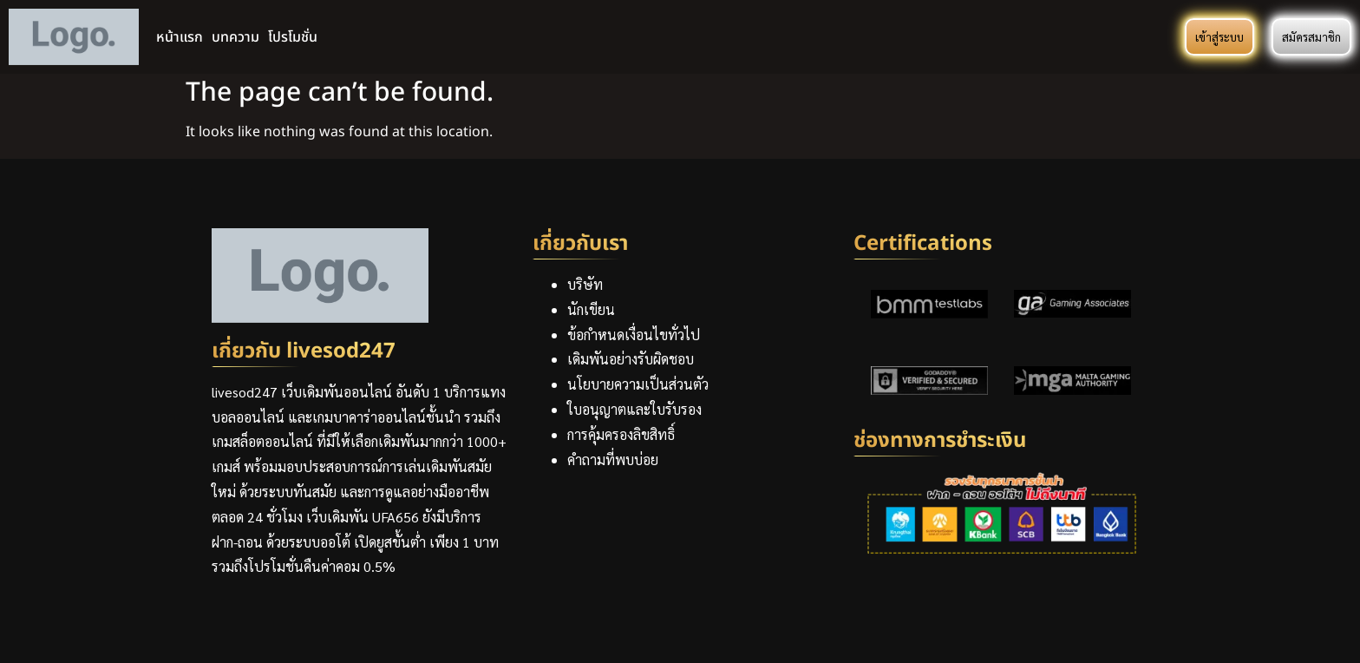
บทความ (235, 37)
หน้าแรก (179, 37)
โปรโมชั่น (292, 37)
